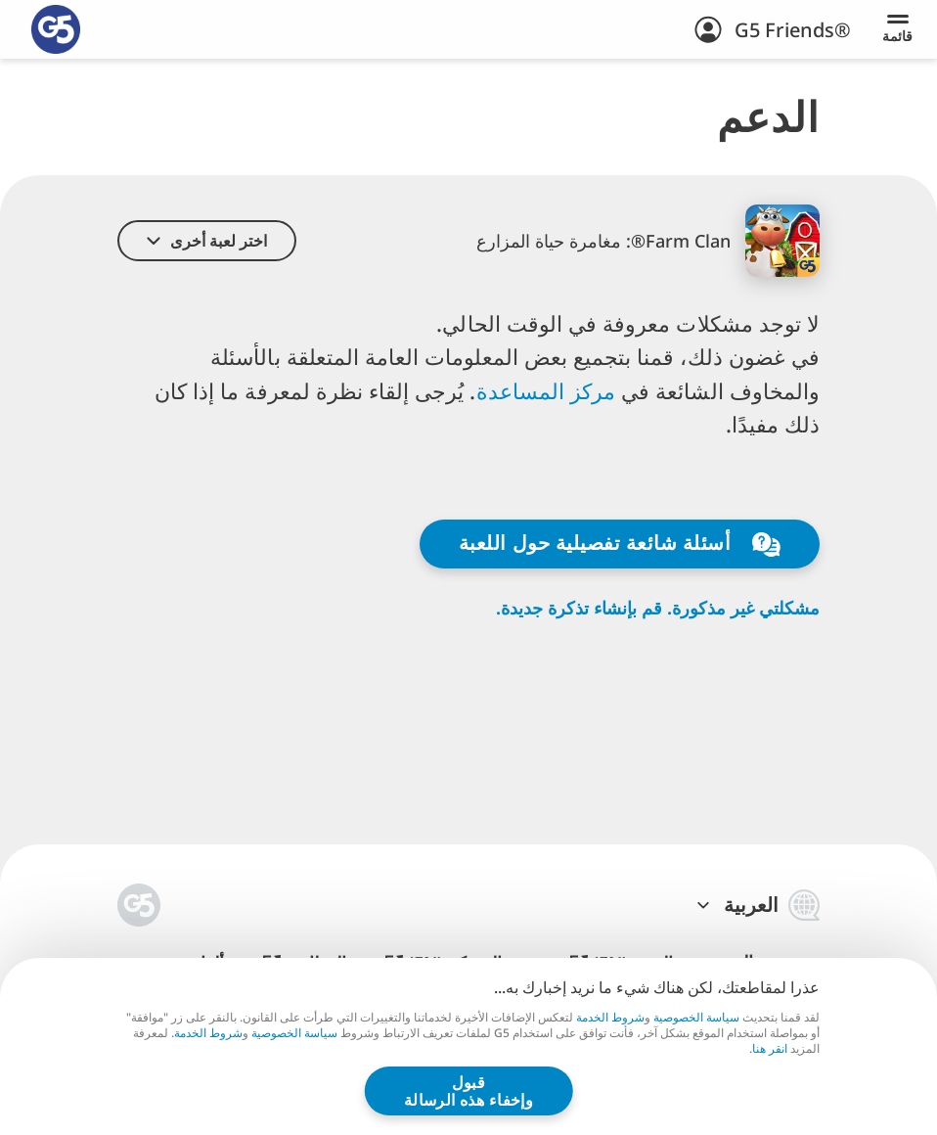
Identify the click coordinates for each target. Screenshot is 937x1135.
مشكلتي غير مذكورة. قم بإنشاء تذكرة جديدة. (658, 608)
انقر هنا (769, 1049)
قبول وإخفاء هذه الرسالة (469, 1091)
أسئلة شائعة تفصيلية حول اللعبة (620, 543)
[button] (206, 240)
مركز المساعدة (549, 390)
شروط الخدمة (610, 1017)
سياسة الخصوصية (696, 1017)
